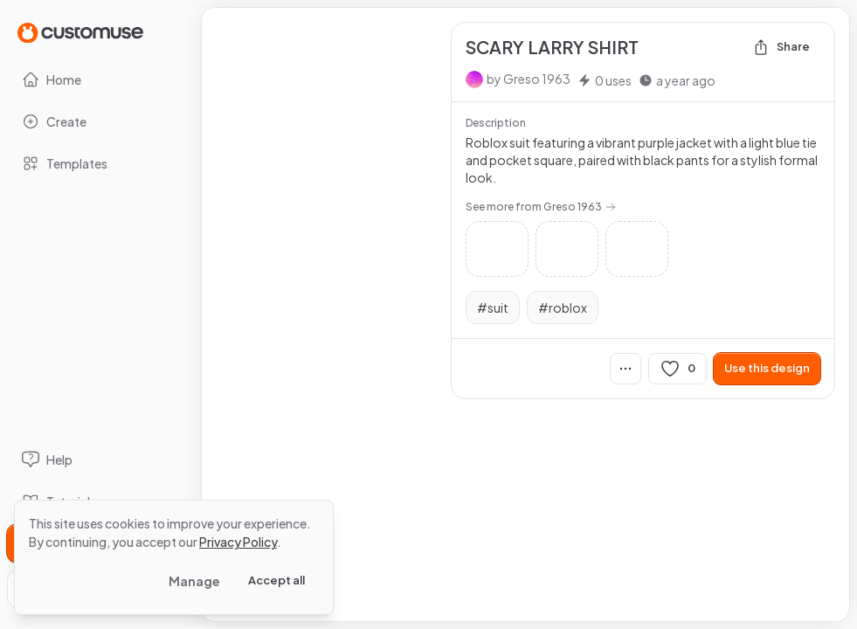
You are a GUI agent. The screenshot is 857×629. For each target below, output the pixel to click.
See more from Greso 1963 (541, 206)
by (528, 78)
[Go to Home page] (80, 32)
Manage (194, 581)
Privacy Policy (238, 542)
